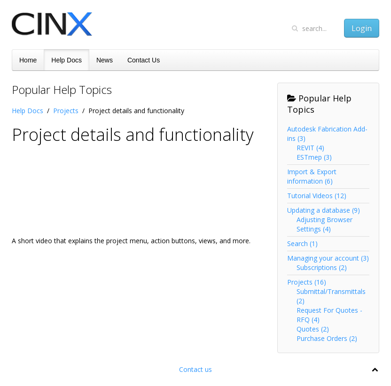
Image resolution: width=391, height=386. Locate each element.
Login (362, 28)
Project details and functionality (133, 134)
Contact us (195, 369)
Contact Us (143, 60)
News (104, 60)
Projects (65, 110)
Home (28, 60)
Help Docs (66, 60)
